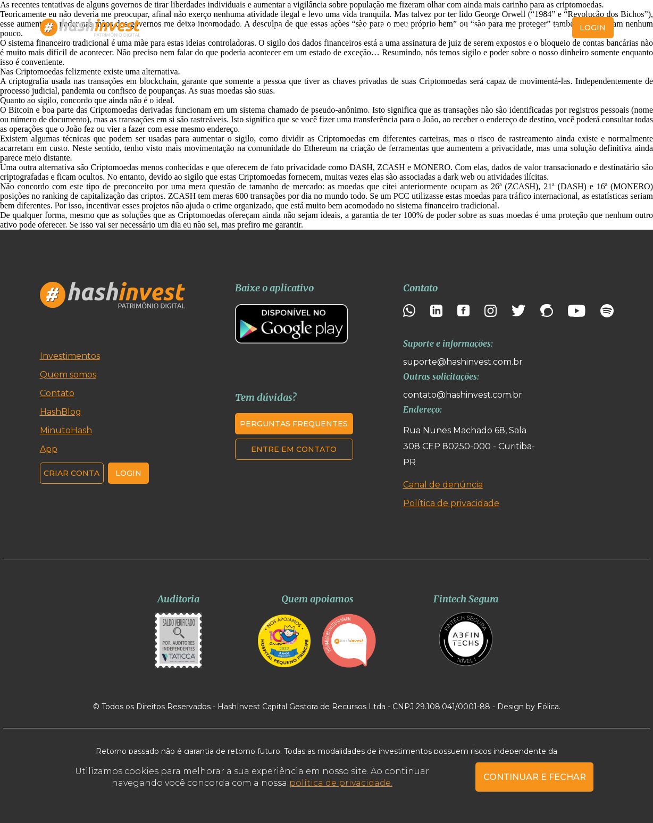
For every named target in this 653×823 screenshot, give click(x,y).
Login (128, 473)
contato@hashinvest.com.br (462, 395)
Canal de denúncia (443, 485)
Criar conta (536, 27)
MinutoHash (386, 28)
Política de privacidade (451, 503)
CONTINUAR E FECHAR (534, 777)
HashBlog (326, 28)
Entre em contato (294, 449)
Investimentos (191, 28)
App (434, 28)
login (593, 27)
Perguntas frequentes (294, 424)
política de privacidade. (340, 783)
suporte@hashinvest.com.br (463, 362)
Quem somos (263, 28)
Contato (474, 28)
